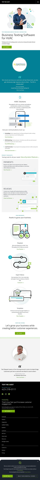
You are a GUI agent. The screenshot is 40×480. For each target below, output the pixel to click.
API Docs (4, 433)
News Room (19, 459)
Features (3, 419)
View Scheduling (8, 137)
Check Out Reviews (8, 198)
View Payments (7, 169)
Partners (3, 450)
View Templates (20, 316)
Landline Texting (5, 424)
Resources (4, 438)
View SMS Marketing (9, 143)
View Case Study (20, 90)
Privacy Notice (27, 472)
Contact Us (20, 282)
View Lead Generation (10, 150)
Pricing (3, 452)
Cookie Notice (20, 470)
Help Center (4, 436)
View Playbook (20, 249)
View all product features (29, 157)
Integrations (4, 422)
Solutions (4, 427)
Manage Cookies (5, 441)
